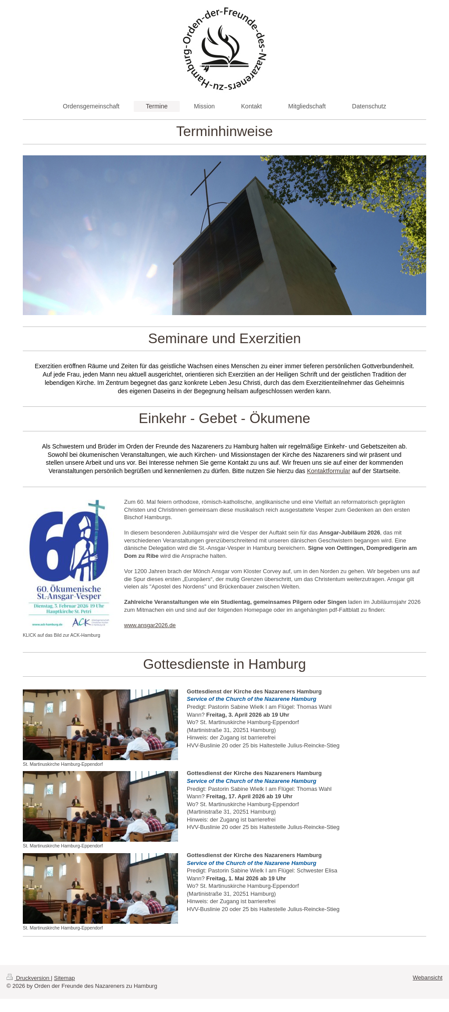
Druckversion (29, 978)
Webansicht (427, 977)
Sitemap (64, 978)
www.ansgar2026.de (150, 625)
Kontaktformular (328, 470)
